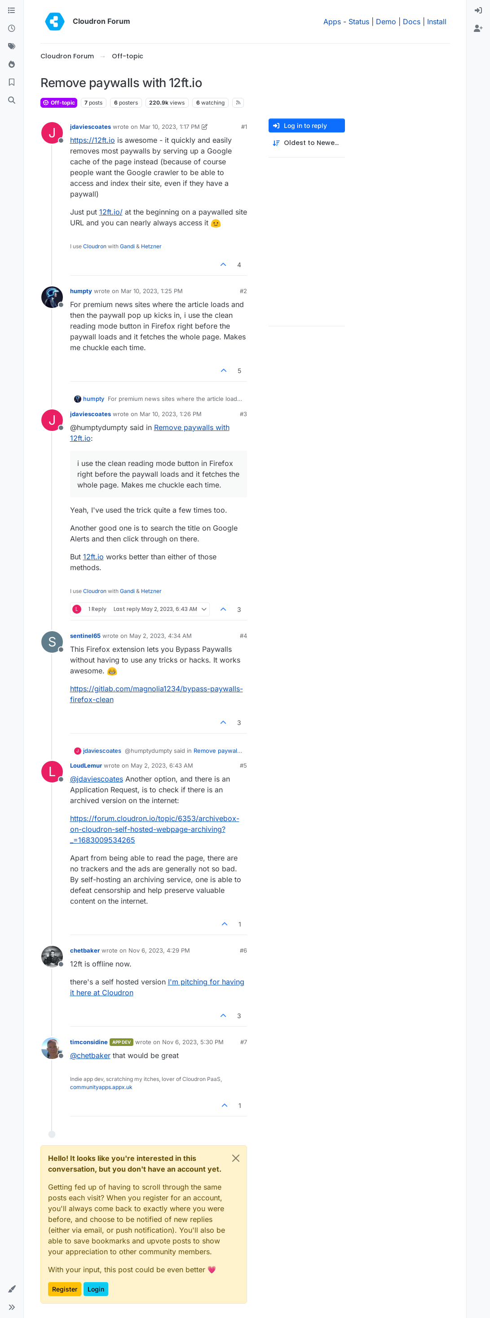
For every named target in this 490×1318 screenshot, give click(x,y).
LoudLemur (86, 765)
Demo (386, 21)
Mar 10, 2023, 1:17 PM (170, 126)
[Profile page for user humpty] (52, 297)
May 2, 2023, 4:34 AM (160, 635)
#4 (243, 635)
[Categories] (12, 11)
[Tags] (12, 47)
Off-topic (59, 102)
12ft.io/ (111, 211)
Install (436, 21)
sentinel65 (85, 635)
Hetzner (151, 246)
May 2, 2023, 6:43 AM (162, 765)
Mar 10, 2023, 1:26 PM (171, 413)
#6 (243, 950)
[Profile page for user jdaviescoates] (52, 133)
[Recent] (12, 29)
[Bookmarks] (12, 82)
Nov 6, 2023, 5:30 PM (193, 1042)
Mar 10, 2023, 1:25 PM (152, 290)
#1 (244, 126)
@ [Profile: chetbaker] (90, 1055)
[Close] (236, 1158)
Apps (332, 21)
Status (359, 21)
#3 (243, 413)
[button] (12, 1289)
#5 (243, 765)
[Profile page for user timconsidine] (52, 1048)
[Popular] (12, 64)
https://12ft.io (92, 140)
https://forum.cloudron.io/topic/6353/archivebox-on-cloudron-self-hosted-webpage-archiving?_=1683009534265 (154, 829)
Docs (411, 21)
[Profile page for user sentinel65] (52, 642)
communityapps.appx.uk (101, 1087)
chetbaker (85, 950)
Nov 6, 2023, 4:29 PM (159, 950)
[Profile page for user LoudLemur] (52, 771)
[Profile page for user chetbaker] (52, 956)
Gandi (127, 246)
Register (64, 1289)
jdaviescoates (90, 126)
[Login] (478, 11)
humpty (81, 290)
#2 (243, 290)
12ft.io (93, 556)
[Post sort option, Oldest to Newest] (307, 143)
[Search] (12, 100)
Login (96, 1289)
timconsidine (89, 1042)
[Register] (478, 29)
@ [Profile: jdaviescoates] (96, 778)
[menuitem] (478, 11)
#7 (243, 1042)
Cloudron (94, 246)
